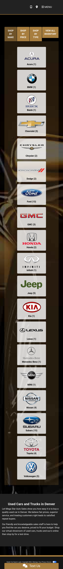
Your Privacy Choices (47, 562)
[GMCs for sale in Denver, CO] (31, 217)
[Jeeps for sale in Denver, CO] (31, 286)
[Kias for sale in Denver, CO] (31, 309)
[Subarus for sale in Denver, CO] (31, 423)
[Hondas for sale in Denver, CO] (31, 240)
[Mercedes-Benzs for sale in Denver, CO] (31, 354)
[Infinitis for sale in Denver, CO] (31, 263)
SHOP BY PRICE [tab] (23, 34)
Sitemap (35, 562)
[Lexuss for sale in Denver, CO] (31, 332)
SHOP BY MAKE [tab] (11, 34)
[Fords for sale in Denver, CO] (31, 194)
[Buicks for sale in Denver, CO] (31, 103)
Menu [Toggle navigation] (47, 7)
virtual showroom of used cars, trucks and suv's (29, 531)
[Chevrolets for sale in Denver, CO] (31, 126)
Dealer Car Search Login (14, 562)
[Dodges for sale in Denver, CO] (31, 171)
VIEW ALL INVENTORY (50, 32)
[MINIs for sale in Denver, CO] (31, 377)
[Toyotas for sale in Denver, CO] (31, 446)
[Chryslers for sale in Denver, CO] (31, 148)
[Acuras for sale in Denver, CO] (31, 57)
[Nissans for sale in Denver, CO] (31, 400)
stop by (10, 534)
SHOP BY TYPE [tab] (36, 34)
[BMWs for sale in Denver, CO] (31, 80)
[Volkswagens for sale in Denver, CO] (31, 469)
